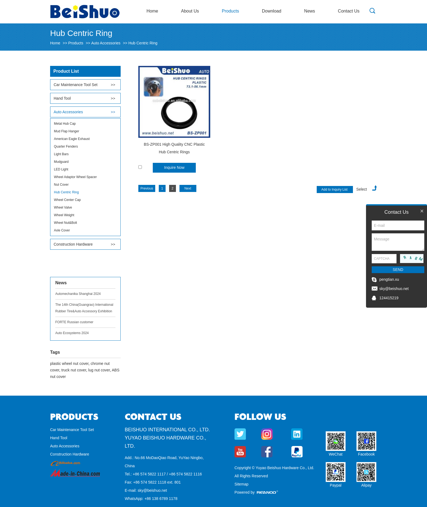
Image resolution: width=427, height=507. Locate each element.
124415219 (388, 298)
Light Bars (61, 154)
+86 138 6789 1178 (160, 498)
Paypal (335, 485)
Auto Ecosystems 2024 (72, 333)
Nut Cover (61, 185)
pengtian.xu (389, 279)
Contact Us (348, 11)
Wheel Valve (63, 207)
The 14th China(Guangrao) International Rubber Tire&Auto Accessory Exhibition (84, 308)
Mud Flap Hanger (66, 131)
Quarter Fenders (66, 146)
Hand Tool (62, 98)
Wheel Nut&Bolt (65, 223)
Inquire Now (174, 167)
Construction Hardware (73, 244)
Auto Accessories (105, 43)
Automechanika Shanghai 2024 (78, 294)
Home (152, 11)
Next (187, 188)
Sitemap (241, 484)
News (309, 11)
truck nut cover (73, 370)
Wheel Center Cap (67, 200)
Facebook (366, 454)
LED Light (61, 169)
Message (398, 242)
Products (230, 11)
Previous (147, 188)
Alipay (366, 485)
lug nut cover (99, 370)
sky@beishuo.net (152, 490)
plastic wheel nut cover (69, 363)
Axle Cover (62, 230)
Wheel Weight (64, 215)
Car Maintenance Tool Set (75, 85)
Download (271, 11)
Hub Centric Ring (142, 43)
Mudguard (61, 162)
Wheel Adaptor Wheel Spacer (75, 177)
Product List (66, 71)
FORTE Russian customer (74, 322)
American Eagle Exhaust (72, 139)
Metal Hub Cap (65, 124)
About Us (190, 11)
